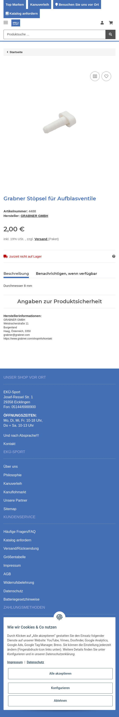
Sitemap (10, 509)
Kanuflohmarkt (15, 492)
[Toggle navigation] (6, 21)
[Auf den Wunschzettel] (106, 76)
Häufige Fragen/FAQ (20, 531)
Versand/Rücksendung (21, 548)
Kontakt (9, 444)
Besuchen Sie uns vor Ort (79, 4)
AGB (7, 574)
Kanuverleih (39, 4)
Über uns (11, 466)
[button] (102, 23)
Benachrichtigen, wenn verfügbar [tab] (66, 274)
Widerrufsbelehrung (19, 582)
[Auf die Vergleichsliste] (95, 76)
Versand (41, 239)
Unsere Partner (15, 500)
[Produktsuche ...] (55, 34)
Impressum (15, 662)
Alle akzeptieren (60, 673)
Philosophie (13, 475)
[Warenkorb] (111, 23)
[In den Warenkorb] (7, 63)
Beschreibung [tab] (16, 274)
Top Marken (15, 4)
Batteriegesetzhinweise (22, 599)
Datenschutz (35, 662)
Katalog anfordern (23, 13)
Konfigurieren (60, 688)
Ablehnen (60, 700)
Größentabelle (15, 557)
